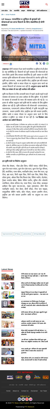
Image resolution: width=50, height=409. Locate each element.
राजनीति (16, 11)
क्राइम (23, 11)
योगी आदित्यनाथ (42, 11)
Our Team (43, 391)
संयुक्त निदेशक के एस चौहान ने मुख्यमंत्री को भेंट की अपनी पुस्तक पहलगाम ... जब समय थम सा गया (34, 294)
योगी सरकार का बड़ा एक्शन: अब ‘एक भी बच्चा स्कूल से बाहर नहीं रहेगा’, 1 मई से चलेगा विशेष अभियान (34, 276)
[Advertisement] (25, 215)
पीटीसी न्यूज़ (31, 11)
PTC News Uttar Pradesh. (20, 403)
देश (11, 11)
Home (8, 391)
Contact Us (24, 391)
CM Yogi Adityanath (39, 234)
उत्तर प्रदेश (4, 11)
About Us (16, 391)
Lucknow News (27, 234)
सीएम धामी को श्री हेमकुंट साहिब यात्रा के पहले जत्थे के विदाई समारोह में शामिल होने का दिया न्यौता (34, 285)
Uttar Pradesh (10, 15)
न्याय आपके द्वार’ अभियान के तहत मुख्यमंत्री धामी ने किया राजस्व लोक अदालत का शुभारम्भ (34, 351)
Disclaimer (34, 391)
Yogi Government (7, 234)
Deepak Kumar (37, 29)
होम (2, 15)
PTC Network (29, 407)
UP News (17, 234)
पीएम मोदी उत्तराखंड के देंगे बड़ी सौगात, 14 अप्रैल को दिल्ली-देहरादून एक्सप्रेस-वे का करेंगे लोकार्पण (34, 333)
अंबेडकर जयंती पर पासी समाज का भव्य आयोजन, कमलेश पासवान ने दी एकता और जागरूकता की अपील (33, 323)
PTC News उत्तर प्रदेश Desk (16, 29)
